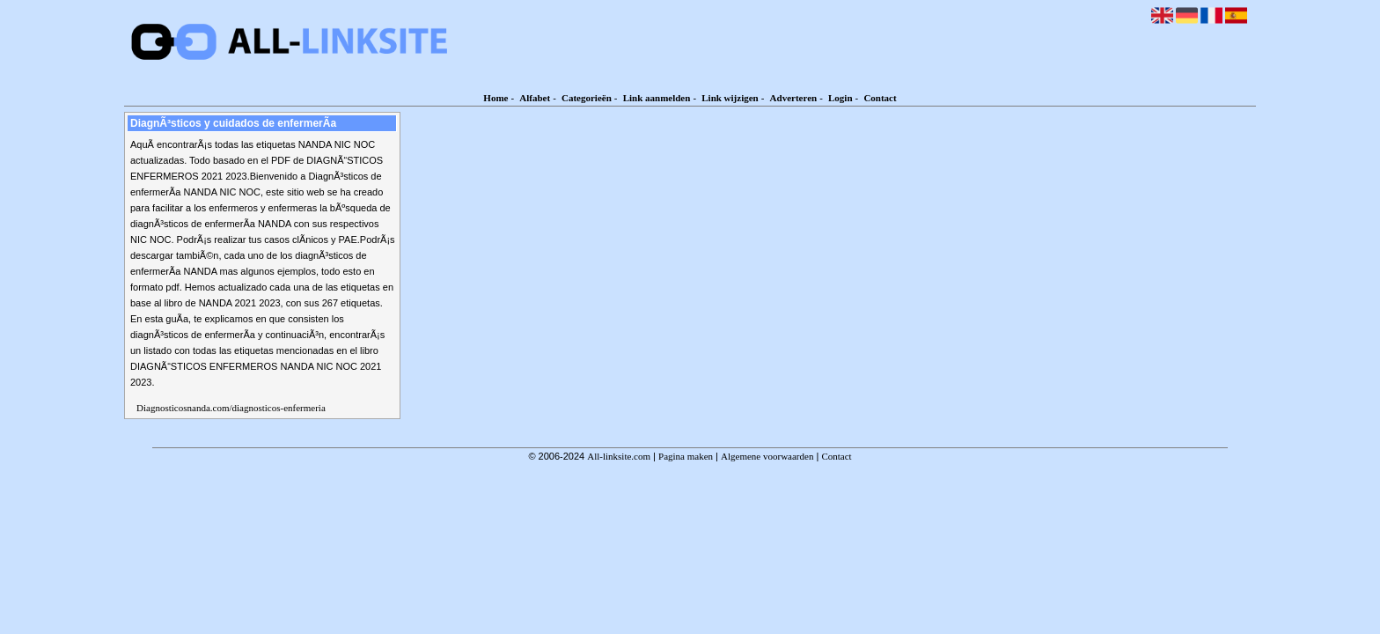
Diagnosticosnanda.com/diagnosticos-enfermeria (231, 407)
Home (495, 97)
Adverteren (794, 97)
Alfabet (534, 97)
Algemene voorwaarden (767, 456)
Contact (879, 97)
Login (840, 97)
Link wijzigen (729, 97)
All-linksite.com (618, 456)
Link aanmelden (657, 97)
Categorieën (587, 97)
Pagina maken (685, 456)
